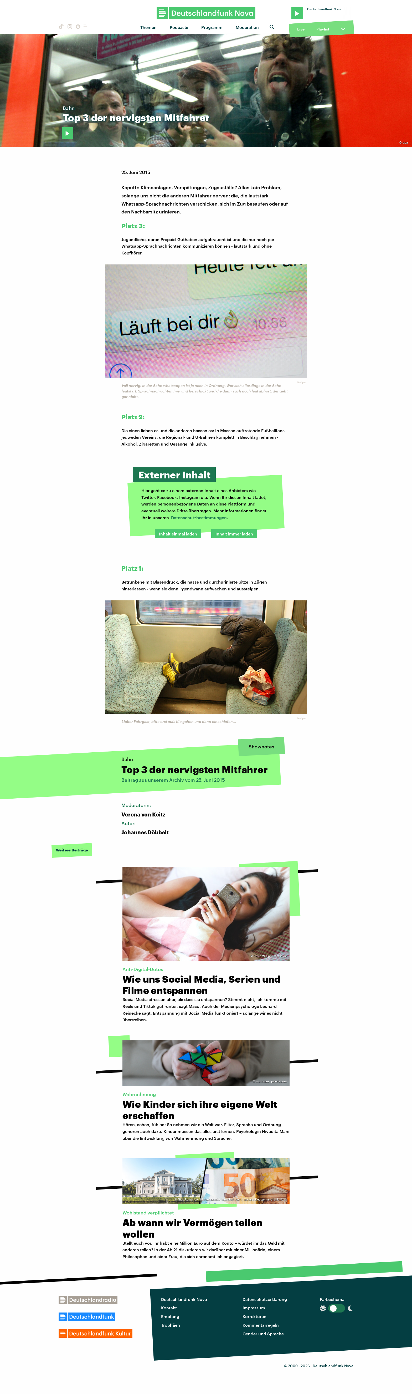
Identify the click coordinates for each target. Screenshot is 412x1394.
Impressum (254, 1307)
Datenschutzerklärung (265, 1299)
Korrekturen (254, 1316)
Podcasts (179, 27)
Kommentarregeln (261, 1324)
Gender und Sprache (263, 1333)
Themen (148, 27)
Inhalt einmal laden (178, 533)
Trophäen (170, 1324)
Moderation (247, 27)
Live (301, 29)
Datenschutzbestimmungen (199, 517)
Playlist (322, 29)
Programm (212, 27)
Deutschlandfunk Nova (184, 1299)
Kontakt (169, 1307)
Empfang (170, 1316)
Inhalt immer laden (234, 533)
